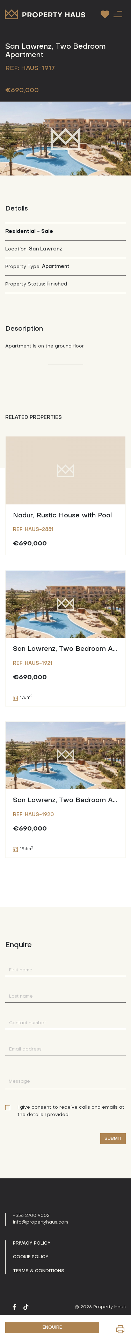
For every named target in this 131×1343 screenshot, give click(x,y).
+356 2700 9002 (31, 1216)
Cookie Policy (31, 1257)
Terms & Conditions (38, 1271)
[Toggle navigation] (117, 14)
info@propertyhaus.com (40, 1222)
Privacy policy (32, 1243)
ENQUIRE (52, 1327)
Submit (113, 1139)
